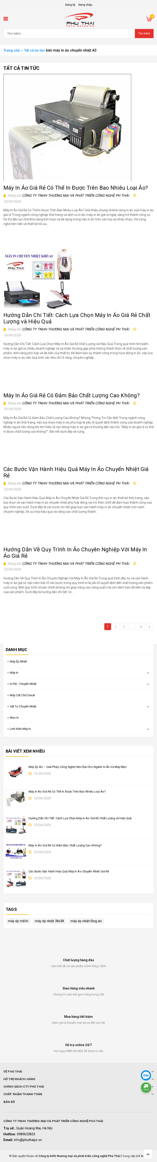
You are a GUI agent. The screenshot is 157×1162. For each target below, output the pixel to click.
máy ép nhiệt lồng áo (86, 921)
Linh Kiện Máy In (20, 728)
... (132, 627)
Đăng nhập (85, 4)
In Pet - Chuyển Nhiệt (23, 684)
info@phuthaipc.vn (28, 1140)
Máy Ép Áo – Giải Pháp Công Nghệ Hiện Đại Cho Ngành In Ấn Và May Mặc (78, 767)
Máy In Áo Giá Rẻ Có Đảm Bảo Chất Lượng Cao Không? (71, 395)
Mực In (14, 717)
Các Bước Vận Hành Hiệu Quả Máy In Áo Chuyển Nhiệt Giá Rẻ (69, 871)
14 (141, 627)
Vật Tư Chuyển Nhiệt (23, 706)
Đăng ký (70, 4)
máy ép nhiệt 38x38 (49, 921)
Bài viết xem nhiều (25, 751)
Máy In (14, 672)
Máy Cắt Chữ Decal (22, 695)
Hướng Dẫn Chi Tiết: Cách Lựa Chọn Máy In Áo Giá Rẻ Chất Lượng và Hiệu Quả (80, 818)
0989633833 (26, 1134)
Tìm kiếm (144, 33)
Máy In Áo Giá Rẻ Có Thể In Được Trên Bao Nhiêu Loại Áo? (75, 188)
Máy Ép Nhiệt (18, 661)
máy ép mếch (18, 921)
